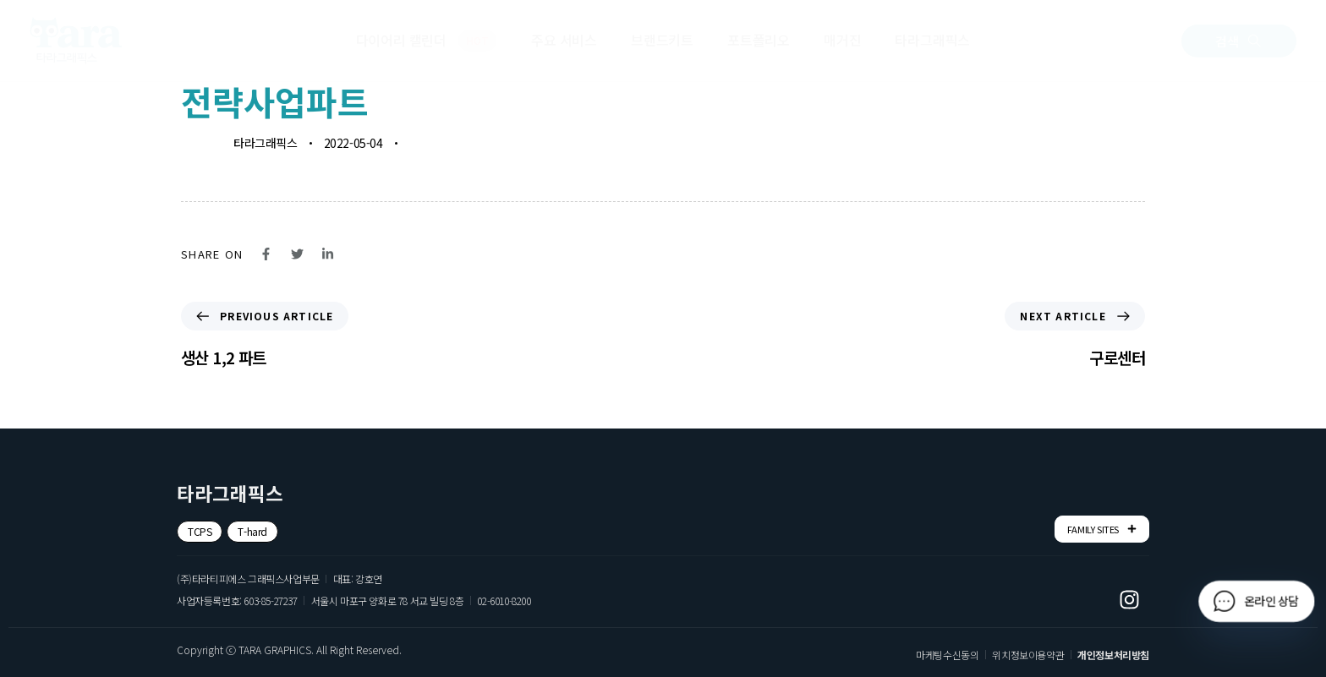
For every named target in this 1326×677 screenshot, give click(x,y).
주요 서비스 (564, 40)
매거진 (842, 40)
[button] (1238, 41)
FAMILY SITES (1102, 529)
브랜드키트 (662, 40)
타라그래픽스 (932, 40)
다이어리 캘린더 (427, 41)
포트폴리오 (758, 40)
